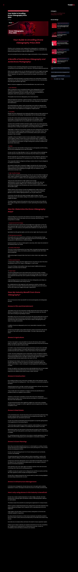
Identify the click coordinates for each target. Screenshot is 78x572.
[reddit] (63, 79)
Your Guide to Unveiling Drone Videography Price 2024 (58, 13)
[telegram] (56, 79)
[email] (61, 79)
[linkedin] (59, 79)
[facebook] (54, 79)
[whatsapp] (58, 79)
